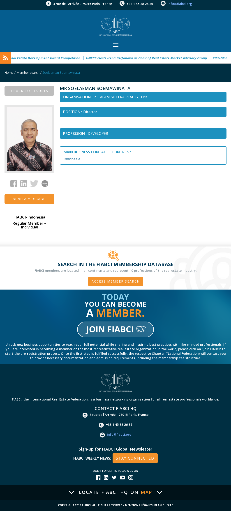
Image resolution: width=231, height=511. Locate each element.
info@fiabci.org (180, 4)
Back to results (29, 91)
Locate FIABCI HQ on (115, 492)
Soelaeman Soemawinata (61, 72)
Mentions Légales (138, 505)
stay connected (135, 458)
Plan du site (163, 505)
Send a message (29, 199)
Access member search (116, 281)
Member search (27, 72)
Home (9, 72)
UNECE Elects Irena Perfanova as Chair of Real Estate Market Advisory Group (148, 58)
